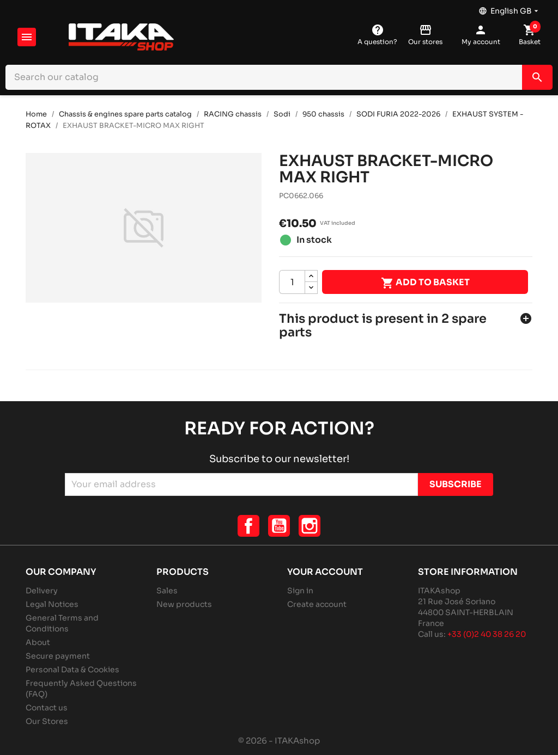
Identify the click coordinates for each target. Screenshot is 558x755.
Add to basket (425, 283)
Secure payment (58, 656)
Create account (317, 604)
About (38, 642)
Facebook (248, 526)
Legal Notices (52, 604)
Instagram (309, 526)
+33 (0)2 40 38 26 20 (486, 634)
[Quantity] (292, 282)
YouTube (279, 526)
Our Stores (47, 721)
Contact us (47, 708)
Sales (167, 591)
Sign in (300, 591)
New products (184, 604)
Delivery (42, 591)
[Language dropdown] (509, 8)
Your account (325, 572)
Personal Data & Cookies (72, 669)
